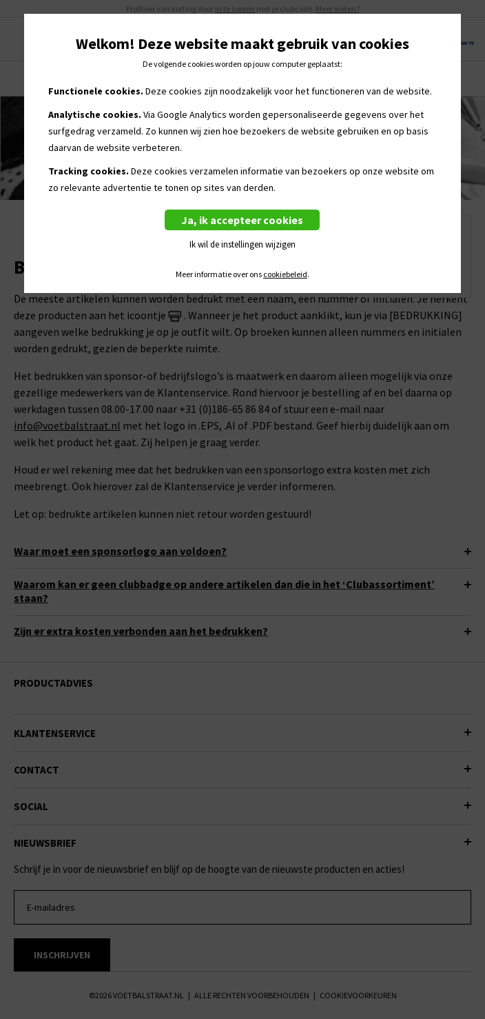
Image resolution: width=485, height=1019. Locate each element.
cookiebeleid (285, 274)
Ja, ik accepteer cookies (242, 220)
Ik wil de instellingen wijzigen (242, 244)
